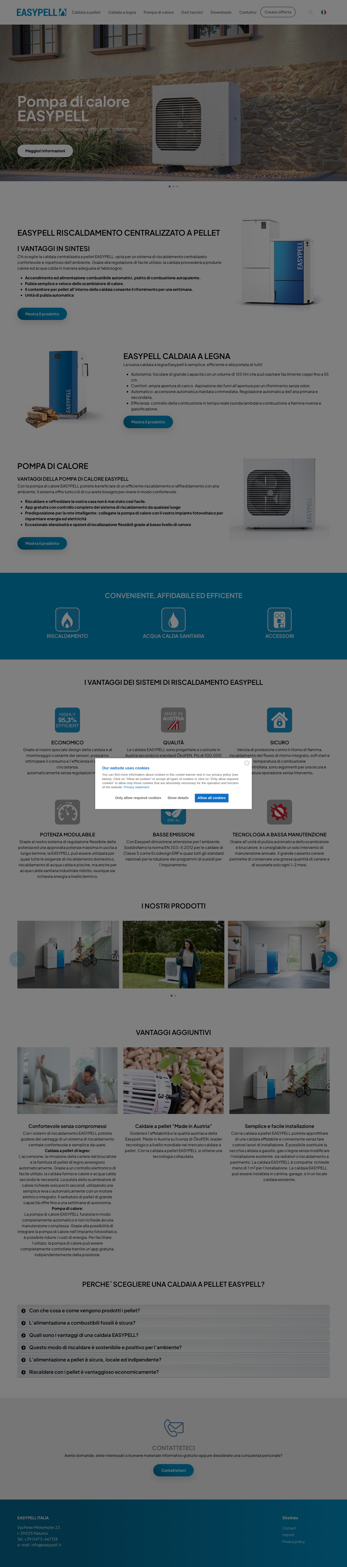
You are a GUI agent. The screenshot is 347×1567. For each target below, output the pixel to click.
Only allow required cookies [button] (138, 798)
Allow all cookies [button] (212, 798)
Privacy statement (136, 787)
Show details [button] (178, 798)
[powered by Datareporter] (247, 765)
